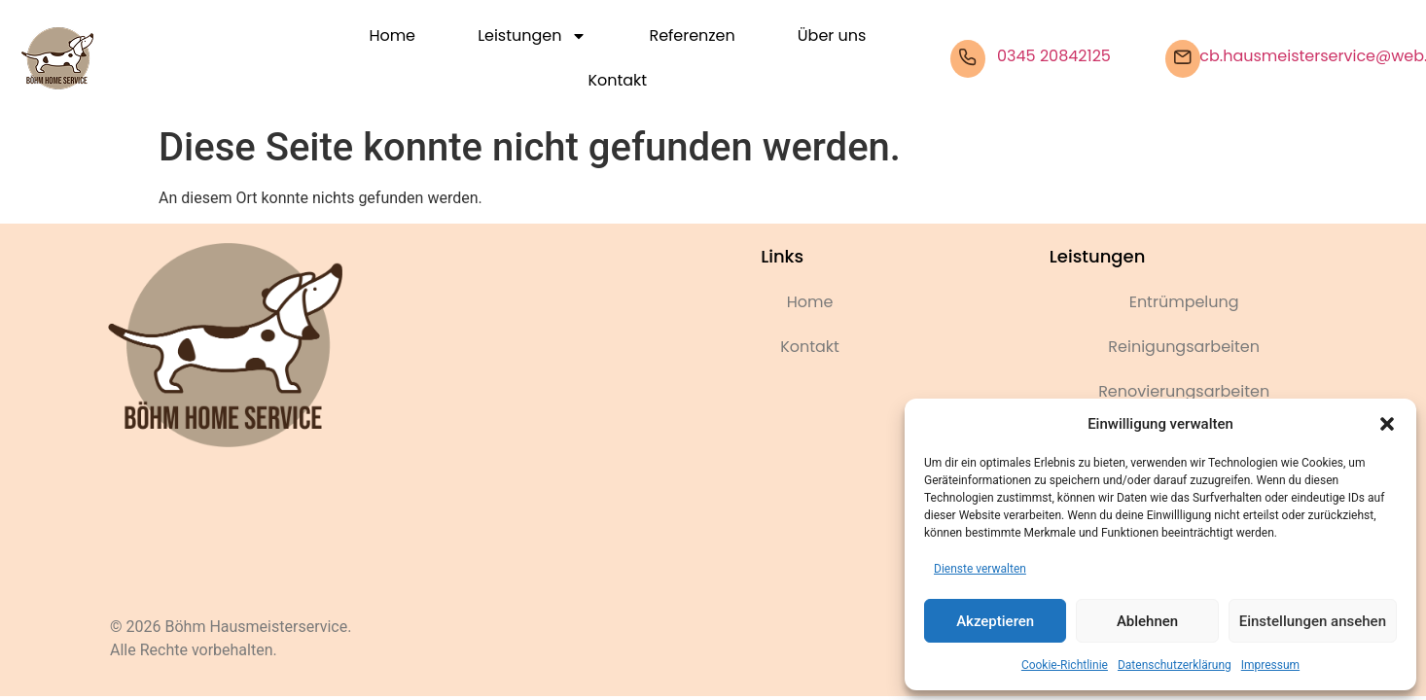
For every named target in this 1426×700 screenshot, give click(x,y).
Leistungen (532, 35)
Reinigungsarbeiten (1184, 346)
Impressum (1270, 665)
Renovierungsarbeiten (1183, 391)
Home (392, 35)
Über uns (832, 35)
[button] (1387, 424)
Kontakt (618, 80)
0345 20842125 (1054, 56)
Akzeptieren (995, 621)
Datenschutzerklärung (1174, 665)
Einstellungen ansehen (1312, 621)
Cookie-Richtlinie (1064, 665)
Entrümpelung (1184, 302)
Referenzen (691, 35)
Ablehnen (1147, 621)
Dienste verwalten (980, 569)
